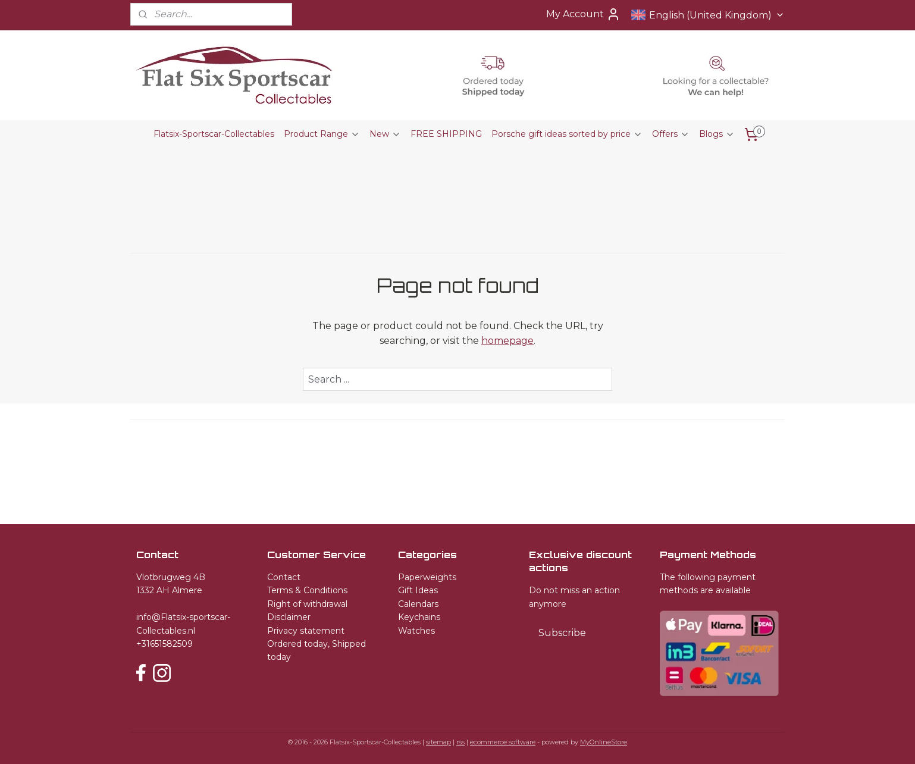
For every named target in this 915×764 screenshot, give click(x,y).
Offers (671, 134)
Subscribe (562, 632)
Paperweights (427, 577)
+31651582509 (164, 643)
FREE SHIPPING (446, 134)
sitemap (438, 742)
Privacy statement (305, 630)
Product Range (322, 134)
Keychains (419, 617)
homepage (507, 340)
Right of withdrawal (307, 604)
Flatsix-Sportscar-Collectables (213, 134)
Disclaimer (289, 617)
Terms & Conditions (307, 590)
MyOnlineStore (603, 742)
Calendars (418, 604)
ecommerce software (502, 742)
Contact (283, 577)
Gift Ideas (418, 590)
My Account (583, 14)
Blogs (717, 134)
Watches (416, 630)
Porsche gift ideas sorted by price (567, 134)
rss (460, 742)
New (385, 134)
